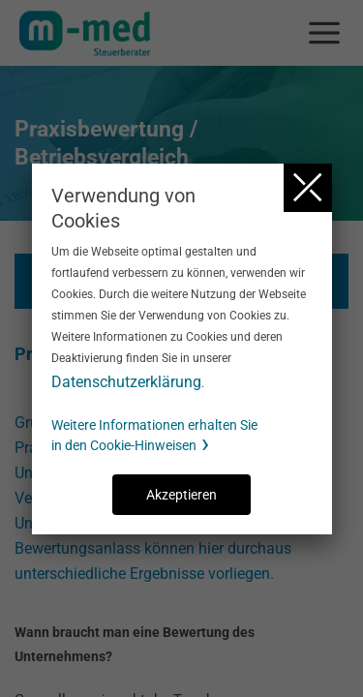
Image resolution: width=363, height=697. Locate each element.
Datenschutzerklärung (126, 382)
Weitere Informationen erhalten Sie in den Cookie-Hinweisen (154, 435)
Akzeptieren (181, 494)
